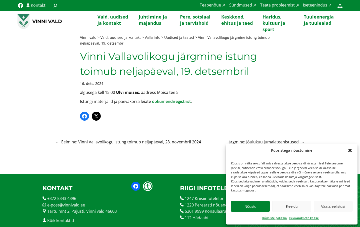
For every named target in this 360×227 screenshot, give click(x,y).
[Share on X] (96, 116)
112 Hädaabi (196, 217)
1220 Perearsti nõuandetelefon (214, 205)
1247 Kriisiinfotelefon (204, 198)
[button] (350, 150)
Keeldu (292, 206)
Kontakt (38, 5)
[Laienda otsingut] (55, 5)
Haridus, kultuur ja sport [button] (273, 21)
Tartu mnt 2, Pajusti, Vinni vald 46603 (82, 211)
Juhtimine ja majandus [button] (153, 20)
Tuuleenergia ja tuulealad (319, 20)
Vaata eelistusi (333, 206)
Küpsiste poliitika (274, 218)
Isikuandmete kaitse (304, 218)
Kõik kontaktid (60, 220)
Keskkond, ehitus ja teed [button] (237, 20)
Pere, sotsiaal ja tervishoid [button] (195, 20)
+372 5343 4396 (61, 198)
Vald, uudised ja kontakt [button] (113, 20)
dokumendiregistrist (171, 101)
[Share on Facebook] (84, 116)
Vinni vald (47, 21)
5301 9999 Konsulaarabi (207, 211)
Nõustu (250, 206)
